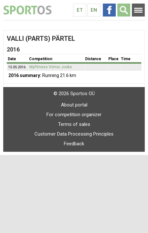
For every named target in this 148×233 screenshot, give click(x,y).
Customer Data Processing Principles (74, 134)
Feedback (74, 144)
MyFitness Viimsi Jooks (50, 67)
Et (80, 10)
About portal (74, 105)
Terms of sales (74, 124)
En (94, 10)
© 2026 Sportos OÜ (74, 93)
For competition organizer (74, 114)
